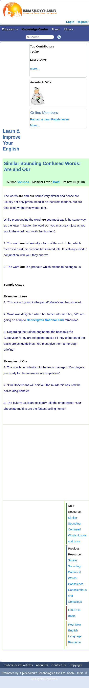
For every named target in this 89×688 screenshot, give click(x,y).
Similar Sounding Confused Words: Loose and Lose (77, 529)
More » (69, 29)
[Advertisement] (37, 85)
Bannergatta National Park (45, 320)
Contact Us (59, 665)
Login (70, 21)
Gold (56, 182)
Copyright (75, 665)
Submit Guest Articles (18, 665)
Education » (10, 29)
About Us (42, 665)
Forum (56, 29)
